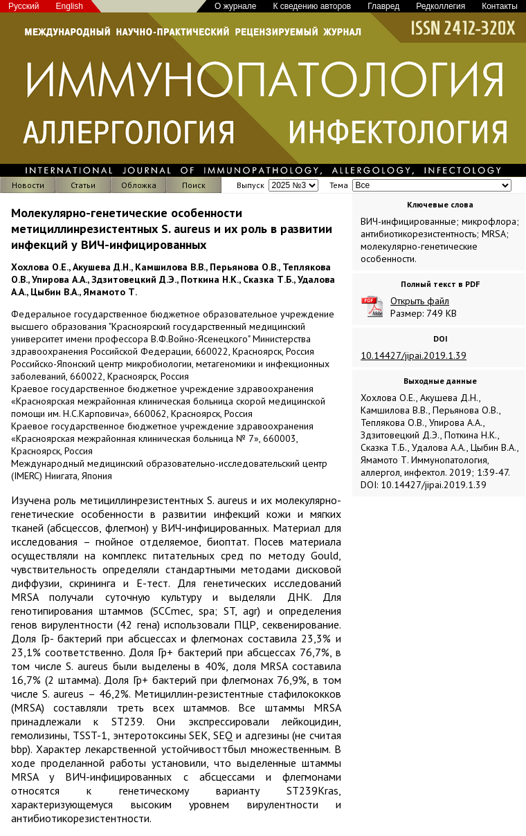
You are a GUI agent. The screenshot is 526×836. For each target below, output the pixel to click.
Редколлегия (440, 6)
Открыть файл (419, 301)
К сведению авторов (312, 6)
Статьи (83, 185)
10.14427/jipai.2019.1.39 (413, 355)
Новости (28, 185)
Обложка (138, 185)
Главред (383, 6)
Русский (23, 6)
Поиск (194, 185)
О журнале (235, 6)
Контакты (500, 6)
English (69, 6)
